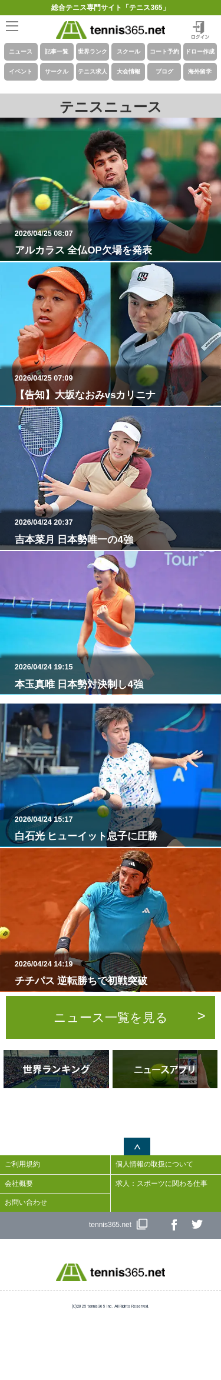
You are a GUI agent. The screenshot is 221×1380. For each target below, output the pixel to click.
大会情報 (128, 71)
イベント (20, 71)
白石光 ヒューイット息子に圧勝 (115, 828)
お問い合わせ (26, 1202)
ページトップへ (137, 1146)
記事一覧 (56, 51)
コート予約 (164, 51)
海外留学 (200, 71)
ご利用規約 (22, 1164)
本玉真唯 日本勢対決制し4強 (115, 675)
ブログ (164, 71)
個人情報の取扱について (154, 1164)
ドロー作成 (200, 51)
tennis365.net (110, 1225)
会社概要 (19, 1183)
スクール (128, 51)
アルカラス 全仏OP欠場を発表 (115, 242)
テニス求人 (92, 71)
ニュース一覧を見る (111, 1017)
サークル (56, 71)
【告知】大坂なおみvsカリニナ (115, 387)
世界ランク (92, 51)
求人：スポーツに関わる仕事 (161, 1183)
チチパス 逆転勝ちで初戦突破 (115, 972)
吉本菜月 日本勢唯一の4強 (115, 531)
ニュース (20, 51)
